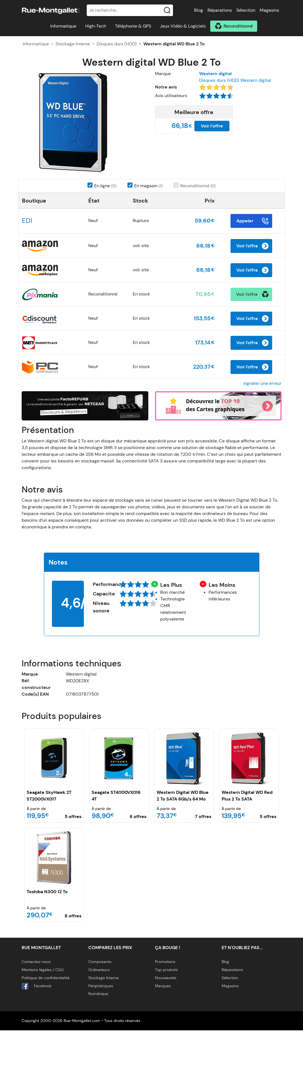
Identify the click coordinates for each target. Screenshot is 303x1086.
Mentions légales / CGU (43, 1025)
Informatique (63, 26)
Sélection (245, 10)
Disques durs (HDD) (117, 44)
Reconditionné (238, 26)
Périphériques (100, 1041)
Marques (163, 1041)
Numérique (98, 1049)
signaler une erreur (262, 439)
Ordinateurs (99, 1025)
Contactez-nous (36, 1017)
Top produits (166, 1025)
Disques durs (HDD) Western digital (235, 80)
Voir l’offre (212, 126)
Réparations (219, 10)
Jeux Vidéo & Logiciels (183, 26)
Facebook (36, 1041)
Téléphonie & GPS (133, 26)
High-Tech (95, 26)
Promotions (165, 1017)
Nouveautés (165, 1033)
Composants (99, 1017)
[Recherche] (130, 10)
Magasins (269, 10)
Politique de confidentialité (45, 1033)
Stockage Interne (73, 44)
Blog (198, 10)
